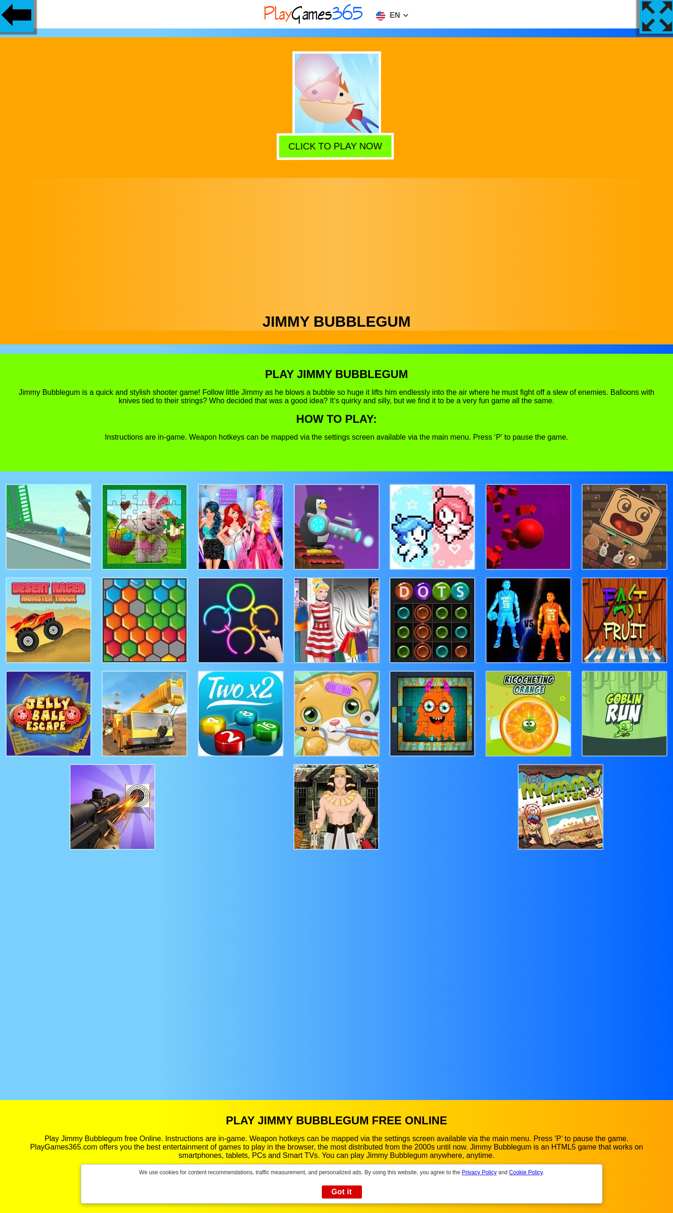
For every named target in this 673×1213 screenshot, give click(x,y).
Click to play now (337, 145)
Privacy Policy (479, 1172)
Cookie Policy (526, 1172)
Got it (341, 1192)
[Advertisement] (337, 243)
